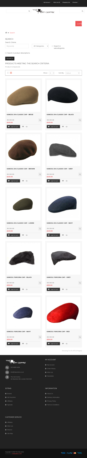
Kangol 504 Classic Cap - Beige (20, 114)
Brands (9, 393)
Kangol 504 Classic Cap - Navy (60, 223)
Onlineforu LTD (17, 453)
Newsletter (50, 376)
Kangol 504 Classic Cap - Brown (21, 169)
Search (12, 33)
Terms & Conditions (53, 405)
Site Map (10, 433)
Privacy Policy (51, 401)
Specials (10, 405)
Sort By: (61, 73)
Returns (9, 430)
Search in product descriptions (17, 53)
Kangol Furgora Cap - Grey (58, 277)
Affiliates (10, 401)
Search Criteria (10, 42)
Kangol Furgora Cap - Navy (19, 331)
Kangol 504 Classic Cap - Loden (20, 223)
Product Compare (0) (12, 67)
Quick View (40, 120)
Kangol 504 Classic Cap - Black (60, 114)
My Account (50, 365)
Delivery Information (53, 397)
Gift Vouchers (11, 397)
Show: (45, 73)
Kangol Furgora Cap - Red (58, 331)
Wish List (50, 372)
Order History (51, 368)
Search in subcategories (58, 47)
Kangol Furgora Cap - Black (19, 277)
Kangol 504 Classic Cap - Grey (60, 169)
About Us (50, 393)
